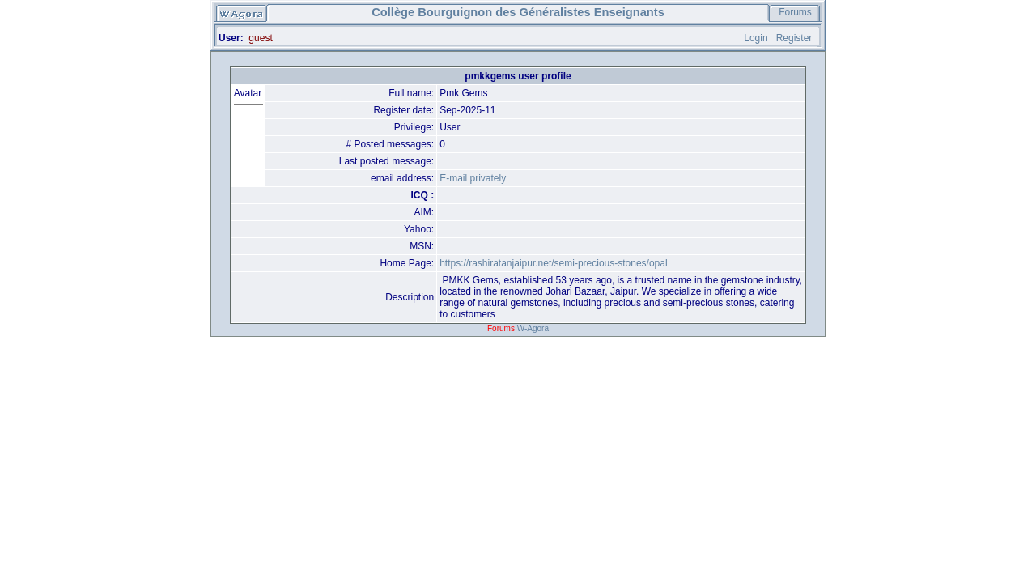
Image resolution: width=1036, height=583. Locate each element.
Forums (795, 12)
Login (755, 38)
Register (794, 38)
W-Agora (533, 328)
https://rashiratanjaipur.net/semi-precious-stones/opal (553, 263)
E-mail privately (472, 178)
